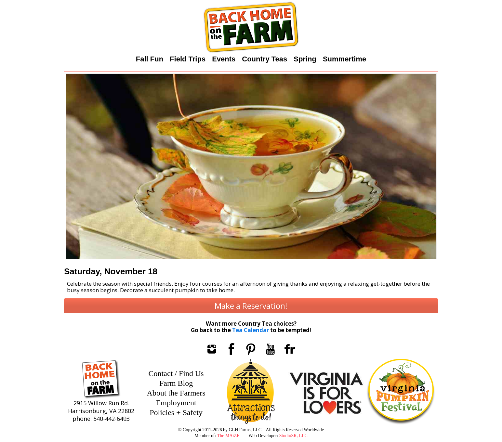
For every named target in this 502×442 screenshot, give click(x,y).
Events (223, 59)
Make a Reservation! (251, 305)
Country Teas (264, 59)
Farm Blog (176, 383)
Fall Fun (149, 59)
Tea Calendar (250, 330)
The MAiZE (228, 435)
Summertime (344, 59)
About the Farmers (176, 393)
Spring (305, 59)
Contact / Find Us (176, 373)
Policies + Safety (176, 412)
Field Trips (187, 59)
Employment (176, 402)
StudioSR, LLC (293, 435)
